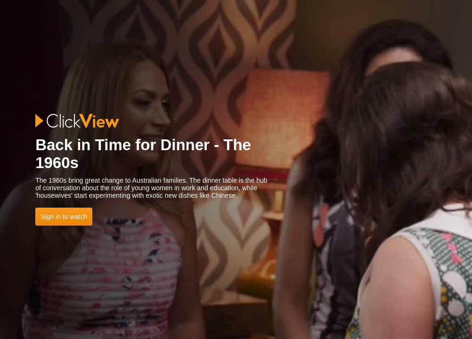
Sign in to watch (64, 216)
